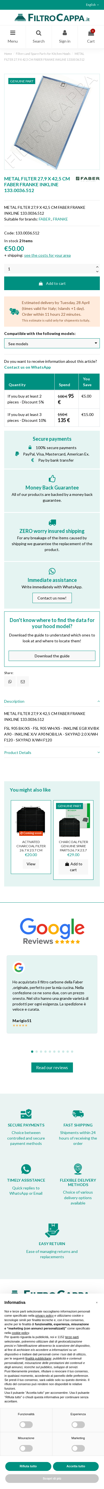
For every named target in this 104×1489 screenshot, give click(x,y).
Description (52, 701)
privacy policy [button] (44, 1315)
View (31, 863)
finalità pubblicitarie (38, 1358)
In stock (11, 240)
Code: (9, 233)
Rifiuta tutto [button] (28, 1466)
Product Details (52, 752)
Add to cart (52, 283)
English (93, 4)
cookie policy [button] (20, 1332)
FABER (44, 219)
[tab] (52, 701)
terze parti (72, 1337)
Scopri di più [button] (52, 1478)
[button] (96, 1302)
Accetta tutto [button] (76, 1466)
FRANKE (60, 219)
